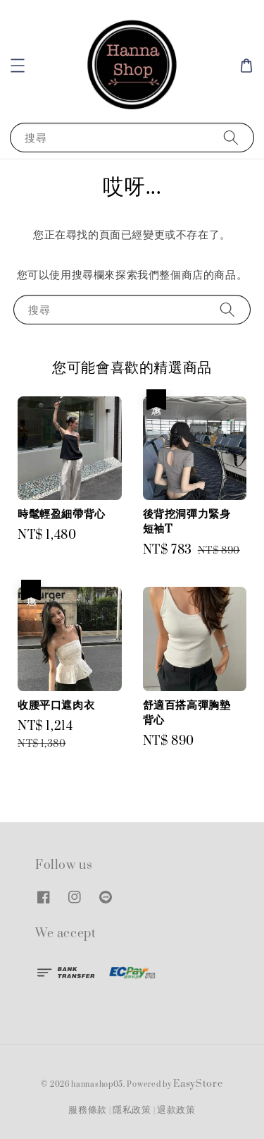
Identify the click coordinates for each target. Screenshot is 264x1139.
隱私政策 (132, 1110)
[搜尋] (230, 137)
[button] (17, 65)
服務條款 (87, 1110)
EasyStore (197, 1084)
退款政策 (176, 1110)
